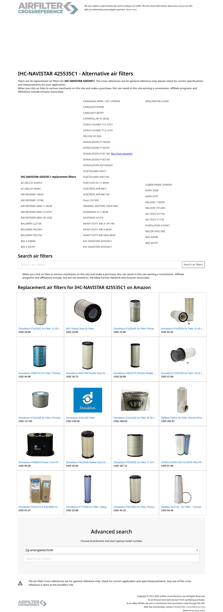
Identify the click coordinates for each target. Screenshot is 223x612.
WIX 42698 (151, 237)
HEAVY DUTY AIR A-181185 (99, 223)
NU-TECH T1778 (154, 219)
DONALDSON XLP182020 (98, 165)
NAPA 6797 (151, 196)
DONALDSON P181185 (97, 153)
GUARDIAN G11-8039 (95, 212)
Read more (131, 9)
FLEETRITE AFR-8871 (95, 188)
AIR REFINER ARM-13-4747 (36, 212)
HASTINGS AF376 (93, 217)
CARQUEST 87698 (93, 107)
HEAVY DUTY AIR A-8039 (97, 229)
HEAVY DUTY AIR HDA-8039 (99, 235)
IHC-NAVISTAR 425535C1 (97, 246)
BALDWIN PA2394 (31, 229)
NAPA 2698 (151, 190)
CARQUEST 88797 (93, 113)
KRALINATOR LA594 (157, 101)
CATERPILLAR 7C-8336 (96, 118)
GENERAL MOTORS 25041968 (100, 206)
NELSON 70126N (155, 208)
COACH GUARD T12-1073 (98, 124)
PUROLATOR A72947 (157, 225)
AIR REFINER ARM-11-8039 (36, 206)
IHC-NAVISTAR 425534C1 (97, 241)
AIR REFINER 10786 (32, 200)
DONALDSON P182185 (96, 159)
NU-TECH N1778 (155, 213)
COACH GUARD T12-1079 (98, 130)
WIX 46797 (151, 243)
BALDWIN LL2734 (31, 223)
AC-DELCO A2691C (32, 182)
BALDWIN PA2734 (31, 235)
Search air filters (193, 264)
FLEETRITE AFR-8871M (96, 194)
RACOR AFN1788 (155, 231)
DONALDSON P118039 (96, 142)
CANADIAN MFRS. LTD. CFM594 (101, 101)
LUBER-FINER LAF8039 (158, 184)
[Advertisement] (111, 42)
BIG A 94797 (28, 246)
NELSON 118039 (155, 202)
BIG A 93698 (28, 241)
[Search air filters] (100, 264)
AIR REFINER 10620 (32, 194)
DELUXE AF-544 (92, 136)
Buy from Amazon (122, 153)
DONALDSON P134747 (96, 147)
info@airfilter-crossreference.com (189, 607)
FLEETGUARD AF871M (96, 177)
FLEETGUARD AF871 (95, 171)
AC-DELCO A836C (31, 188)
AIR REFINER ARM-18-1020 (36, 217)
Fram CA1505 (91, 200)
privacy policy (198, 610)
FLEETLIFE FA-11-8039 (96, 182)
